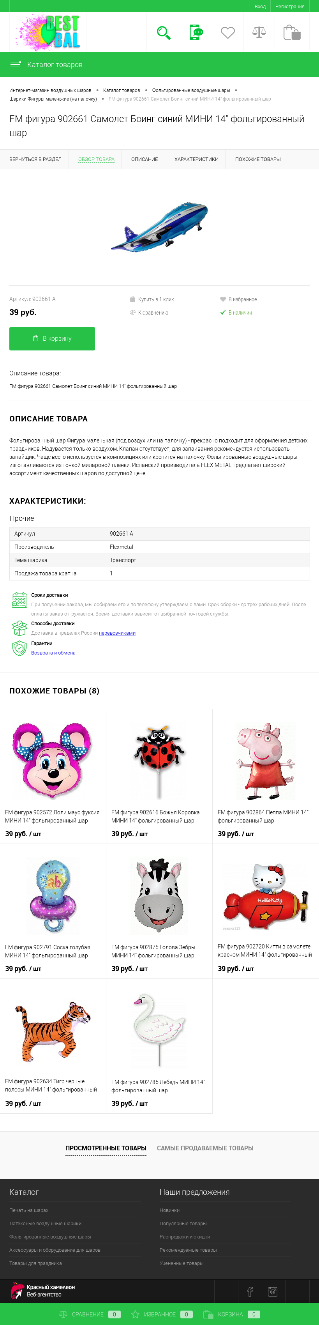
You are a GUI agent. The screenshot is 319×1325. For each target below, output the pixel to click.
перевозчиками (117, 633)
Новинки (170, 1210)
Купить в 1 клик (151, 299)
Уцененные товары (182, 1263)
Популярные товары (183, 1223)
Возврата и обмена (53, 653)
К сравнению (148, 312)
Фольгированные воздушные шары (50, 1237)
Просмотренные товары (105, 1148)
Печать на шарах (28, 1210)
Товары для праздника (35, 1263)
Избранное (162, 1314)
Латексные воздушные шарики (45, 1223)
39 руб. (23, 312)
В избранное (238, 299)
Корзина (231, 1314)
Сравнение (90, 1314)
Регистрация (290, 6)
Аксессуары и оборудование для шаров (54, 1250)
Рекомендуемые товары (188, 1250)
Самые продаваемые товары (205, 1148)
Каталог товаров (46, 64)
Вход (260, 6)
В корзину (52, 338)
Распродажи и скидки (185, 1237)
